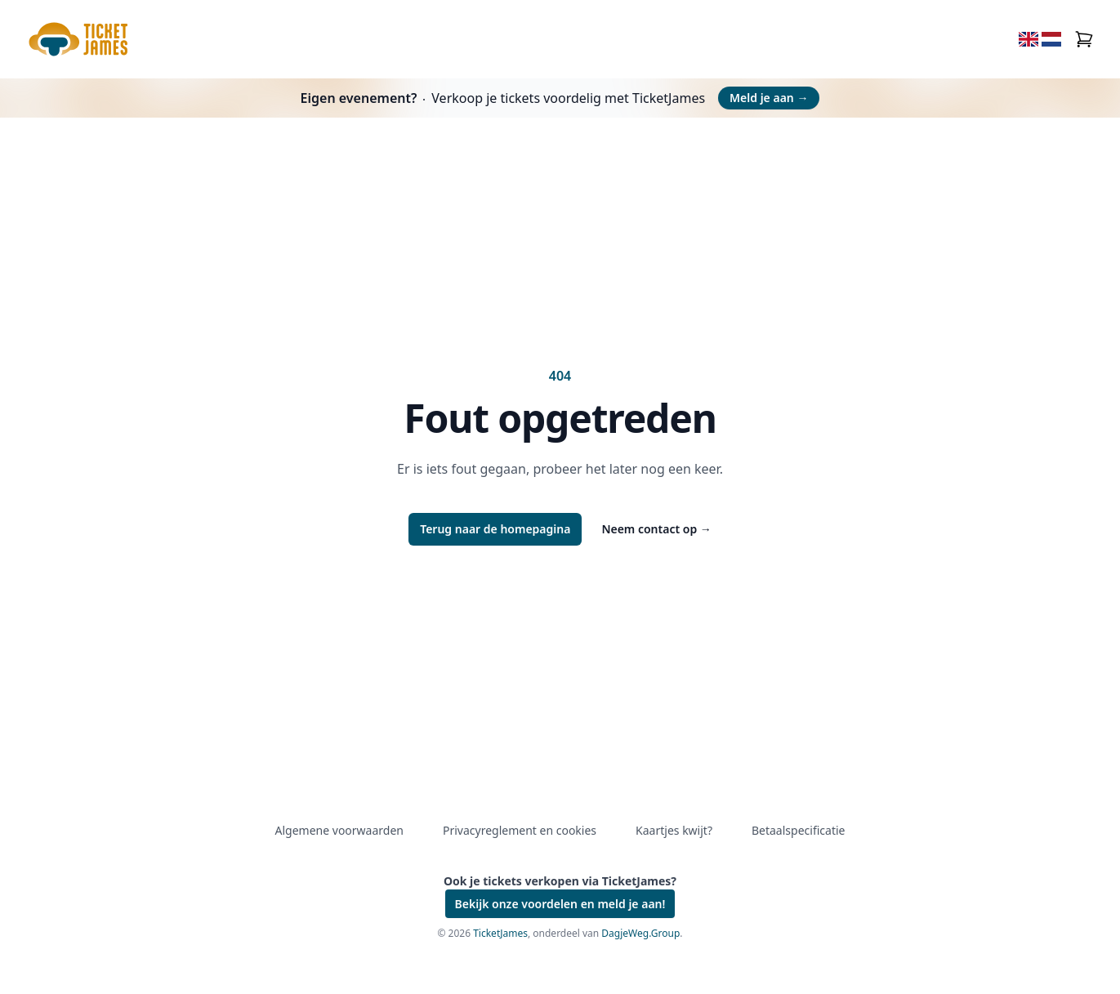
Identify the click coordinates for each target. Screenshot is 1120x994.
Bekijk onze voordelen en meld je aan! (560, 904)
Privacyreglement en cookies (519, 830)
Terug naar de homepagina (495, 529)
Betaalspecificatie (798, 830)
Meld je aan (769, 97)
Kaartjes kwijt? (674, 830)
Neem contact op (656, 529)
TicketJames (500, 933)
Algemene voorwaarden (339, 830)
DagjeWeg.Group (640, 933)
